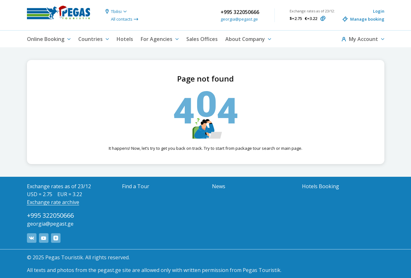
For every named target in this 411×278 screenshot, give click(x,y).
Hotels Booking (320, 186)
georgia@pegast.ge (239, 19)
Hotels (125, 39)
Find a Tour (135, 186)
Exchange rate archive (53, 202)
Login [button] (378, 11)
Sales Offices (202, 39)
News (218, 186)
